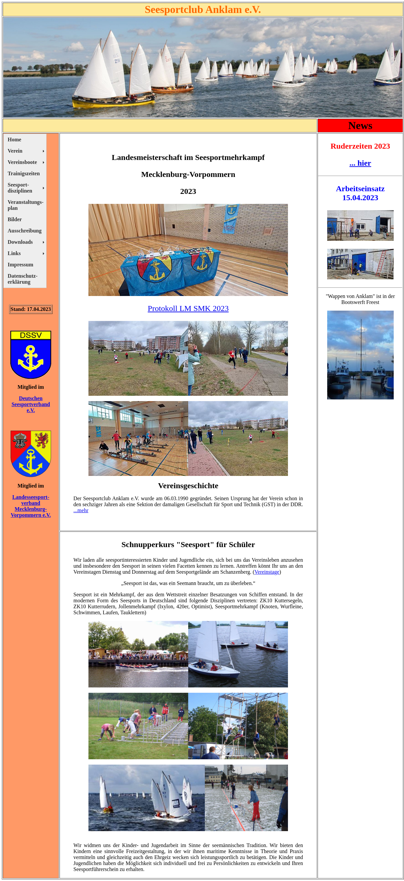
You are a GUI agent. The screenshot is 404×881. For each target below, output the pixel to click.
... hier (360, 163)
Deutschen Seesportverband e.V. (31, 404)
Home (14, 139)
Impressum (20, 264)
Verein (15, 151)
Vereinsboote (22, 162)
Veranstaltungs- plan (26, 205)
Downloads (20, 242)
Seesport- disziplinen (20, 188)
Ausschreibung (25, 230)
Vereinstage (266, 572)
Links (14, 253)
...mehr (80, 510)
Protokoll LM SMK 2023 (188, 308)
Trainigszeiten (24, 173)
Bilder (15, 219)
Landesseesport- (30, 497)
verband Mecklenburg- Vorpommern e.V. (31, 509)
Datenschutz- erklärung (23, 279)
